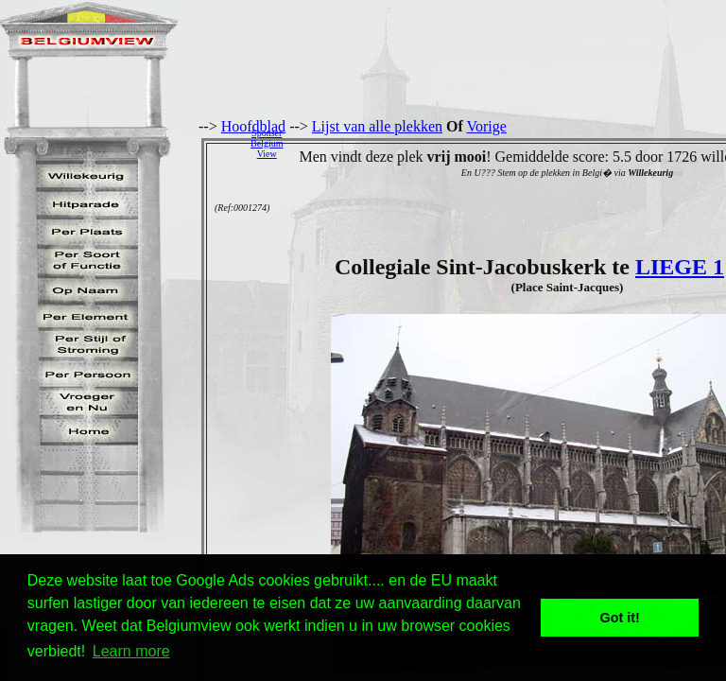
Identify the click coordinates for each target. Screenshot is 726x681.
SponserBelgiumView (267, 143)
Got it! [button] (620, 617)
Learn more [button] (131, 651)
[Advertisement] (509, 142)
